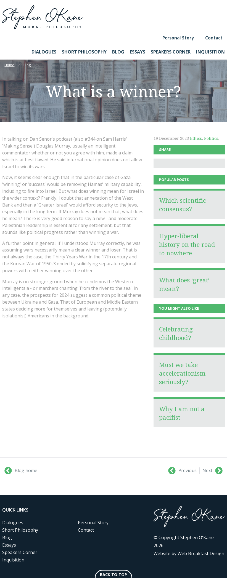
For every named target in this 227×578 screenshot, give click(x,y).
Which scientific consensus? (182, 204)
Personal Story (178, 38)
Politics (211, 138)
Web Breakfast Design (201, 553)
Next (212, 470)
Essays (137, 52)
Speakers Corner (171, 52)
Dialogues (43, 52)
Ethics (196, 138)
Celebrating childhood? (176, 333)
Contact (214, 38)
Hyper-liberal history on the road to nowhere (187, 244)
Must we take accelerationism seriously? (182, 373)
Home (9, 64)
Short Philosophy (84, 52)
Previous (182, 470)
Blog (118, 52)
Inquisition (210, 52)
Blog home (20, 470)
